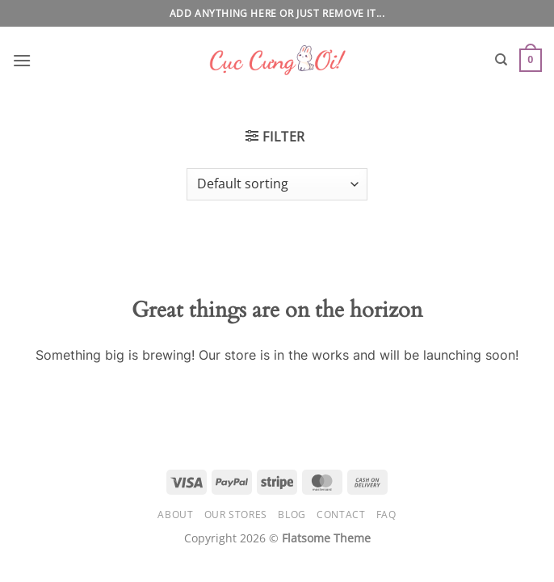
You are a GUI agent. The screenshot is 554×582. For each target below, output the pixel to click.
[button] (21, 60)
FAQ (386, 514)
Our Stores (235, 514)
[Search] (501, 59)
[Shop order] (277, 184)
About (175, 514)
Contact (341, 514)
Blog (291, 514)
